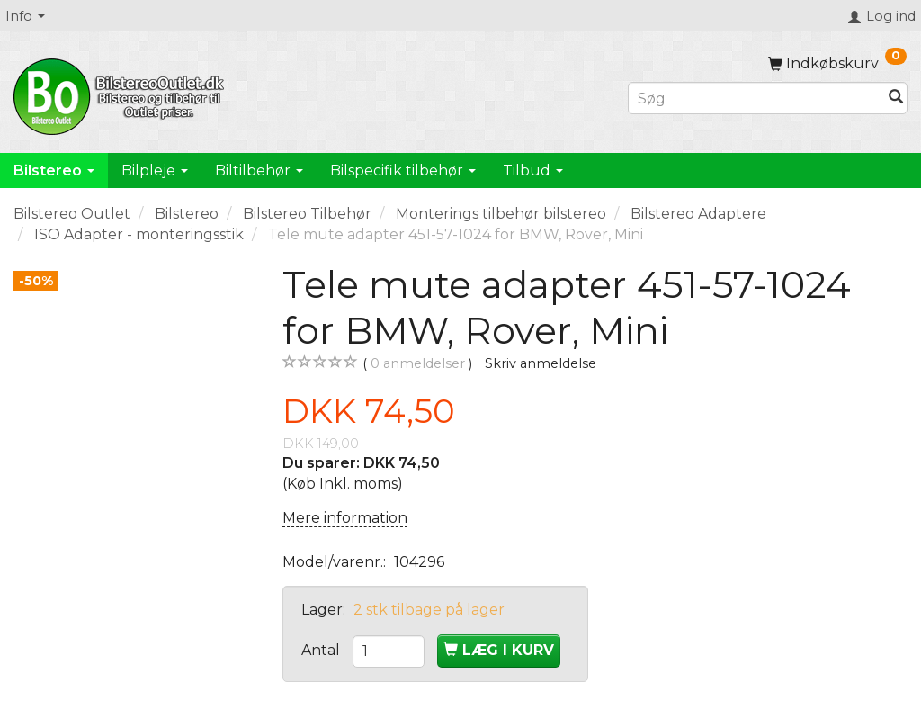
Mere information (344, 517)
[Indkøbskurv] (837, 63)
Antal (322, 650)
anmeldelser (418, 363)
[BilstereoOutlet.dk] (121, 93)
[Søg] (896, 98)
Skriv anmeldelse (540, 363)
